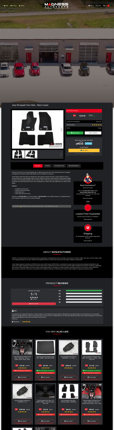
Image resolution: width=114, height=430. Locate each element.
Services (13, 5)
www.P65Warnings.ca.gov (51, 206)
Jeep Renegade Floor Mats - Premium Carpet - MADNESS (68, 401)
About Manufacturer (74, 165)
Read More (88, 219)
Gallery (21, 5)
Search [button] (98, 5)
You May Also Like (59, 165)
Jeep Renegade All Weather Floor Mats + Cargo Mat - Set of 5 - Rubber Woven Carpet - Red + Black (91, 402)
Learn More (88, 143)
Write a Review (34, 303)
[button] (61, 129)
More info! (98, 121)
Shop (6, 5)
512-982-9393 (22, 196)
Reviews (48, 165)
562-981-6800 (42, 196)
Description (38, 165)
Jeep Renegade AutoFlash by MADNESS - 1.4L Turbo (68, 357)
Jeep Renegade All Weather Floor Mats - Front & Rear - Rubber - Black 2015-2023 (91, 358)
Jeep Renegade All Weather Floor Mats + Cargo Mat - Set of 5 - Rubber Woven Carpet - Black (22, 358)
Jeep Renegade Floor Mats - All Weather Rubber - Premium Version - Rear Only (45, 402)
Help (91, 5)
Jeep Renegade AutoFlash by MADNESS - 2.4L (22, 401)
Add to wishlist (93, 133)
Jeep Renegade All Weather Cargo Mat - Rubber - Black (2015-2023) (45, 357)
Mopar (99, 128)
